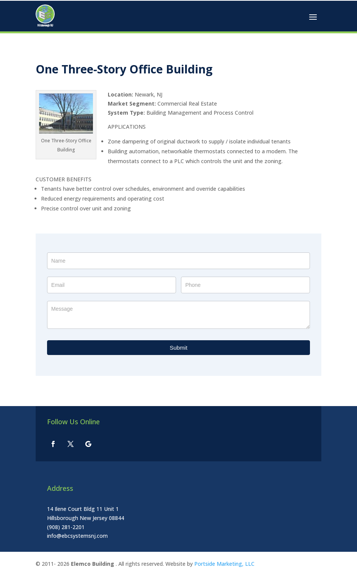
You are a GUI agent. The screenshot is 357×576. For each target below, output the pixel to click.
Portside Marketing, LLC (224, 563)
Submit (178, 347)
